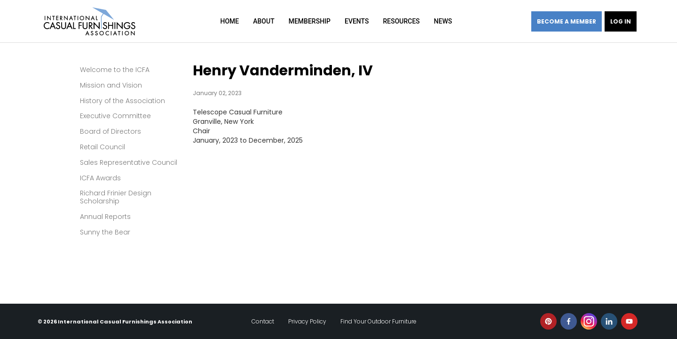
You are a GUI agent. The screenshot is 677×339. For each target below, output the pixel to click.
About (263, 21)
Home (229, 21)
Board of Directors (110, 131)
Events (357, 21)
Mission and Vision (111, 85)
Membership (310, 21)
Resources (401, 21)
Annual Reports (105, 216)
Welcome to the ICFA (115, 69)
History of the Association (122, 100)
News (443, 21)
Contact (263, 321)
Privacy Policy (307, 321)
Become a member (566, 21)
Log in (620, 21)
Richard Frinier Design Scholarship (115, 197)
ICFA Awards (100, 178)
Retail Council (102, 147)
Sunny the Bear (105, 232)
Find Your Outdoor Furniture (378, 321)
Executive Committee (115, 116)
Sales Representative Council (128, 162)
